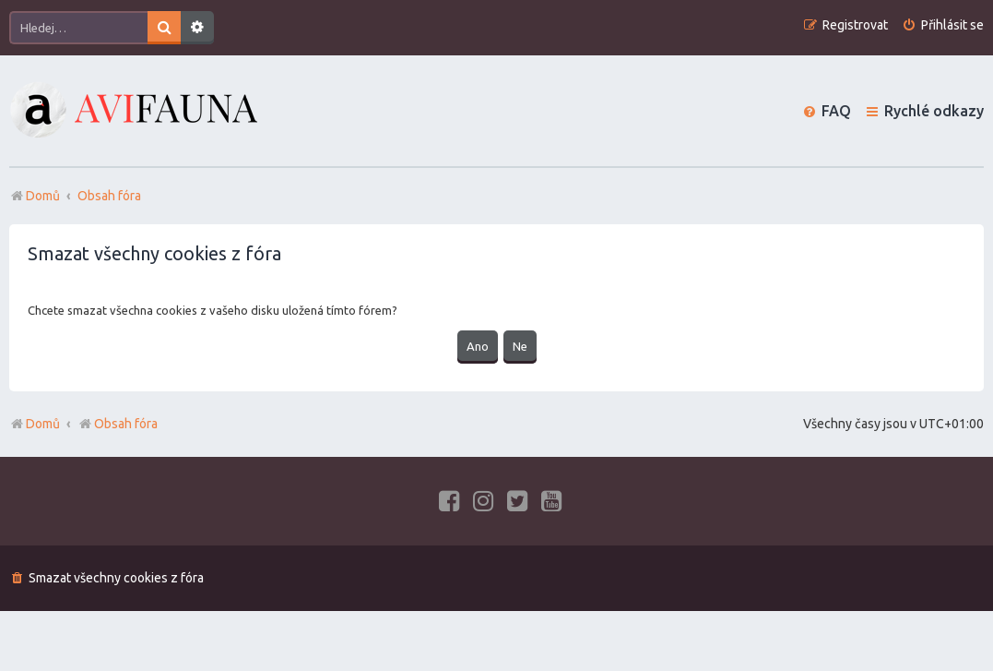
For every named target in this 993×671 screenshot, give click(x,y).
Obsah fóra (117, 423)
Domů (43, 423)
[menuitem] (943, 25)
